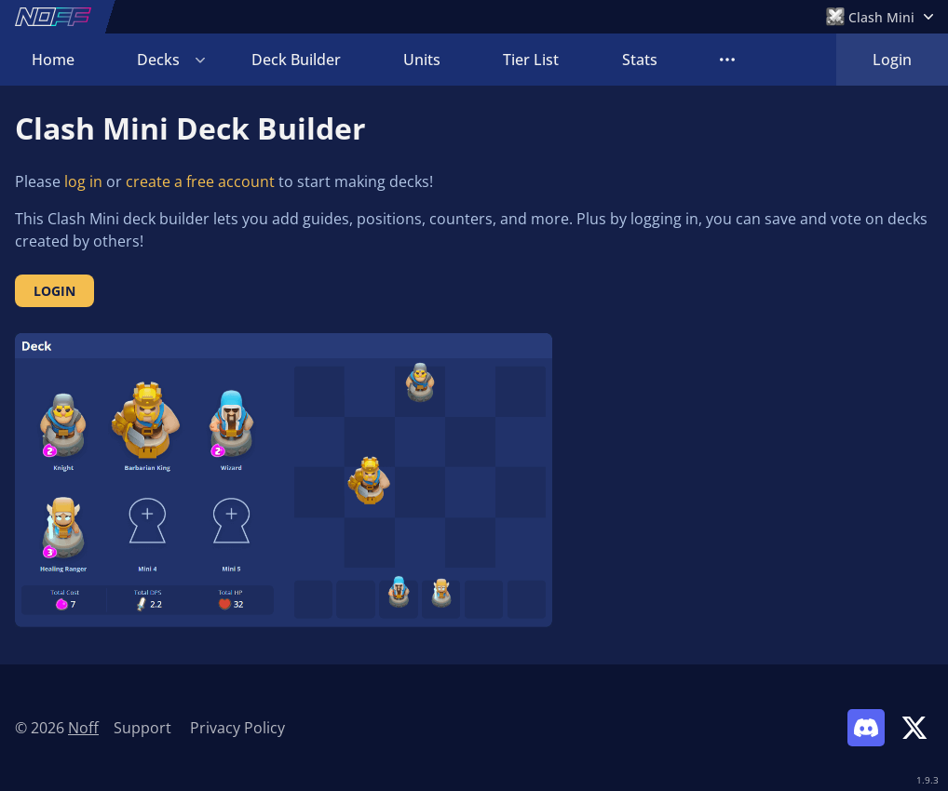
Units (421, 59)
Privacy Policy (237, 727)
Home (53, 59)
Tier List (531, 59)
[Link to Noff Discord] (866, 727)
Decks (158, 59)
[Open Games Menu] (879, 17)
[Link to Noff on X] (914, 727)
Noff (83, 727)
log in (83, 181)
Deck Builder (296, 59)
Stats (639, 59)
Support (142, 727)
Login (892, 59)
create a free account (200, 181)
